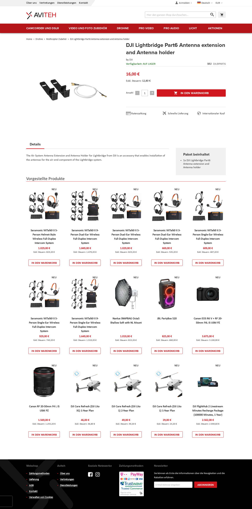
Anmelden (184, 3)
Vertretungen (46, 3)
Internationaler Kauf (213, 113)
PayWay (132, 484)
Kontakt (83, 3)
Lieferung (34, 479)
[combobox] (180, 15)
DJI (131, 59)
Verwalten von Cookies (41, 497)
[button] (219, 3)
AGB (31, 485)
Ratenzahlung (138, 113)
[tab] (35, 145)
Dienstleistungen (66, 3)
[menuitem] (42, 28)
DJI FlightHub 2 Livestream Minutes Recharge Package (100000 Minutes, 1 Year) (207, 410)
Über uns (31, 3)
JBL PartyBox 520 (167, 318)
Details (35, 144)
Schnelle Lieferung (178, 113)
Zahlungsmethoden (39, 473)
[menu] (125, 28)
